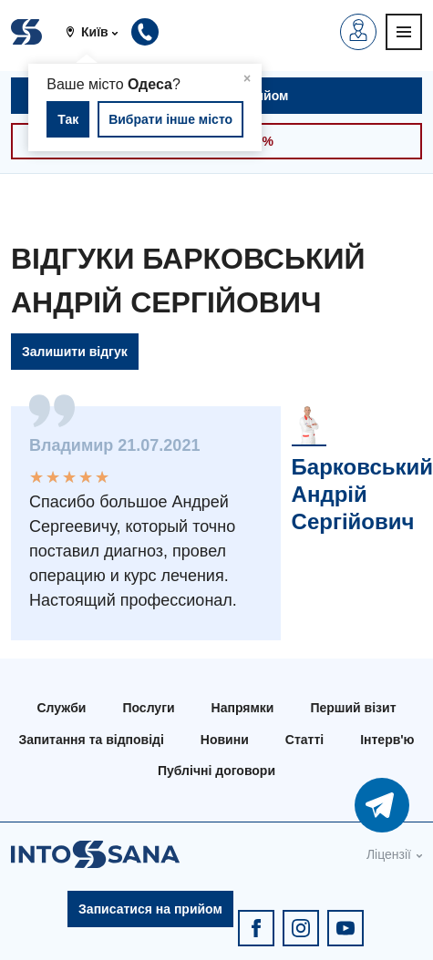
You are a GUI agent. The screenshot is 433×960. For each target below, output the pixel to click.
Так (67, 119)
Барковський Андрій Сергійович (362, 494)
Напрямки (242, 707)
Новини (225, 739)
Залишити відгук (75, 351)
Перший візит (353, 707)
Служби (61, 707)
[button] (98, 32)
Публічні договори (216, 770)
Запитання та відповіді (90, 739)
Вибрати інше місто (170, 119)
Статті (304, 739)
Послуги (148, 707)
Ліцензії (388, 854)
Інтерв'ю (387, 739)
